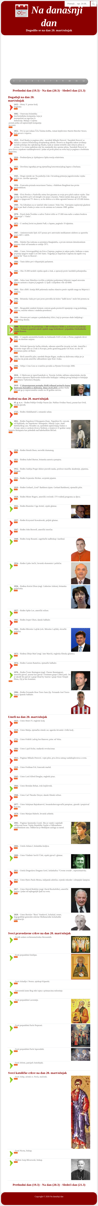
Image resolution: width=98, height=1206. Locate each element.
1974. (16, 663)
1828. (16, 450)
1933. (16, 167)
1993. (16, 823)
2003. (16, 346)
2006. (16, 366)
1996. (16, 299)
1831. (16, 459)
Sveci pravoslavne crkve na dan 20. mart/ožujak (39, 933)
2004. (16, 846)
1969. (16, 205)
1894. (16, 749)
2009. (16, 855)
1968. (16, 795)
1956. (16, 185)
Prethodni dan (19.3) (26, 90)
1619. (16, 730)
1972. (16, 223)
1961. (16, 620)
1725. (16, 412)
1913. (16, 140)
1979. (16, 814)
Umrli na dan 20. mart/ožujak (27, 717)
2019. (16, 385)
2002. (16, 337)
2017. (16, 889)
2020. (16, 915)
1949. (16, 539)
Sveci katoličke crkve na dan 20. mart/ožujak (37, 1073)
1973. (16, 654)
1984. (16, 692)
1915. (16, 478)
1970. (16, 214)
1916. (16, 157)
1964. (16, 786)
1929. (16, 767)
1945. (16, 176)
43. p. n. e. (18, 402)
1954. (16, 563)
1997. (16, 308)
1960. (16, 194)
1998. (16, 317)
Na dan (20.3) (51, 90)
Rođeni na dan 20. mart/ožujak (28, 398)
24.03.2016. (53, 388)
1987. (16, 233)
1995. (16, 271)
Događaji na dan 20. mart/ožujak (21, 98)
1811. (16, 421)
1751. (16, 739)
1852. (16, 131)
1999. (16, 327)
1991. (16, 242)
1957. (16, 610)
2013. (16, 880)
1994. (16, 262)
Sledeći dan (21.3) (73, 90)
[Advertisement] (49, 59)
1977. (16, 804)
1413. (16, 104)
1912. (16, 469)
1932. (16, 506)
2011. (16, 870)
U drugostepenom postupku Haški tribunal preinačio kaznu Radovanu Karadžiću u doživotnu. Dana (42, 386)
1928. (16, 497)
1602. (16, 114)
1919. (16, 487)
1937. (16, 520)
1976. (16, 672)
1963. (16, 629)
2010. (16, 375)
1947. (16, 529)
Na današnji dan (56, 1196)
